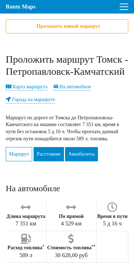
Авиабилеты (81, 154)
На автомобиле (72, 86)
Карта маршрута (27, 86)
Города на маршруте (30, 99)
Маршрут (19, 154)
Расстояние (49, 154)
